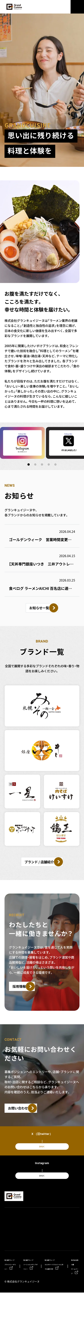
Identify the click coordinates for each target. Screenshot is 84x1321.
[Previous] (8, 466)
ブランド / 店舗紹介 (20, 1262)
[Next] (76, 466)
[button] (28, 467)
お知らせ (16, 537)
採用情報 (12, 1270)
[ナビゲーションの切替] (77, 7)
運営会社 (12, 1244)
